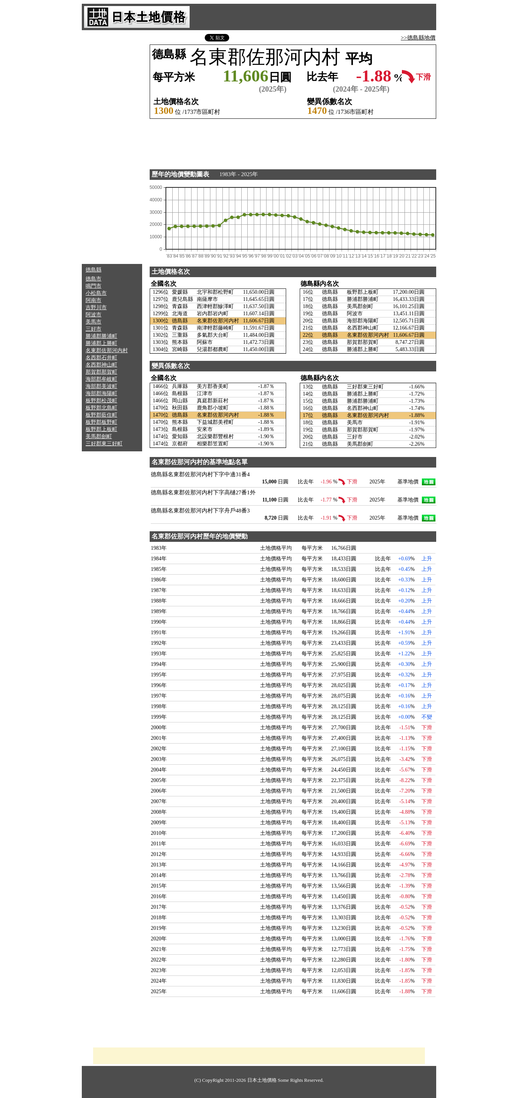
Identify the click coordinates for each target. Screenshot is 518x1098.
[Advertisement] (112, 147)
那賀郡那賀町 (101, 372)
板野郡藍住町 (101, 415)
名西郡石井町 (101, 357)
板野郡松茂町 (101, 400)
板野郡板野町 (101, 422)
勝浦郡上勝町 (101, 343)
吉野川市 (96, 307)
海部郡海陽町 (101, 393)
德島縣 (93, 270)
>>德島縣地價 (418, 38)
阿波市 (93, 314)
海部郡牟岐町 (101, 379)
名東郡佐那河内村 (107, 350)
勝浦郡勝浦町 (101, 336)
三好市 (93, 329)
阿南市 (93, 300)
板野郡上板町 (101, 429)
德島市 (93, 279)
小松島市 (96, 293)
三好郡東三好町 (104, 443)
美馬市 (93, 322)
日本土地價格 (262, 1080)
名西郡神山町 (101, 365)
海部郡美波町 (101, 386)
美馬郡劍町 (99, 436)
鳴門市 (93, 286)
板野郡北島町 (101, 408)
